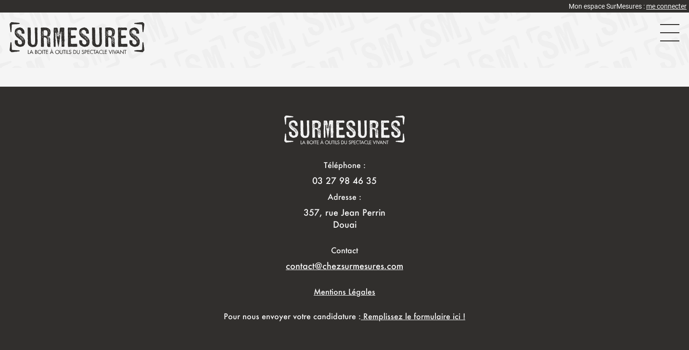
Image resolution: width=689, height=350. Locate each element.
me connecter (666, 6)
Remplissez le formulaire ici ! (413, 316)
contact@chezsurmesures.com (344, 266)
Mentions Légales (344, 291)
